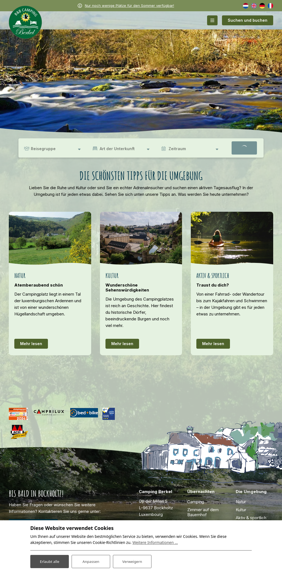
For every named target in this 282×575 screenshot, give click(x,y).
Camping (195, 501)
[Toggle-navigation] (212, 20)
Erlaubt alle (49, 560)
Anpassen (91, 560)
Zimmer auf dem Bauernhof (203, 512)
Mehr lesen (31, 343)
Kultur (241, 509)
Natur (241, 501)
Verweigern (132, 560)
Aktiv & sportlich (251, 517)
